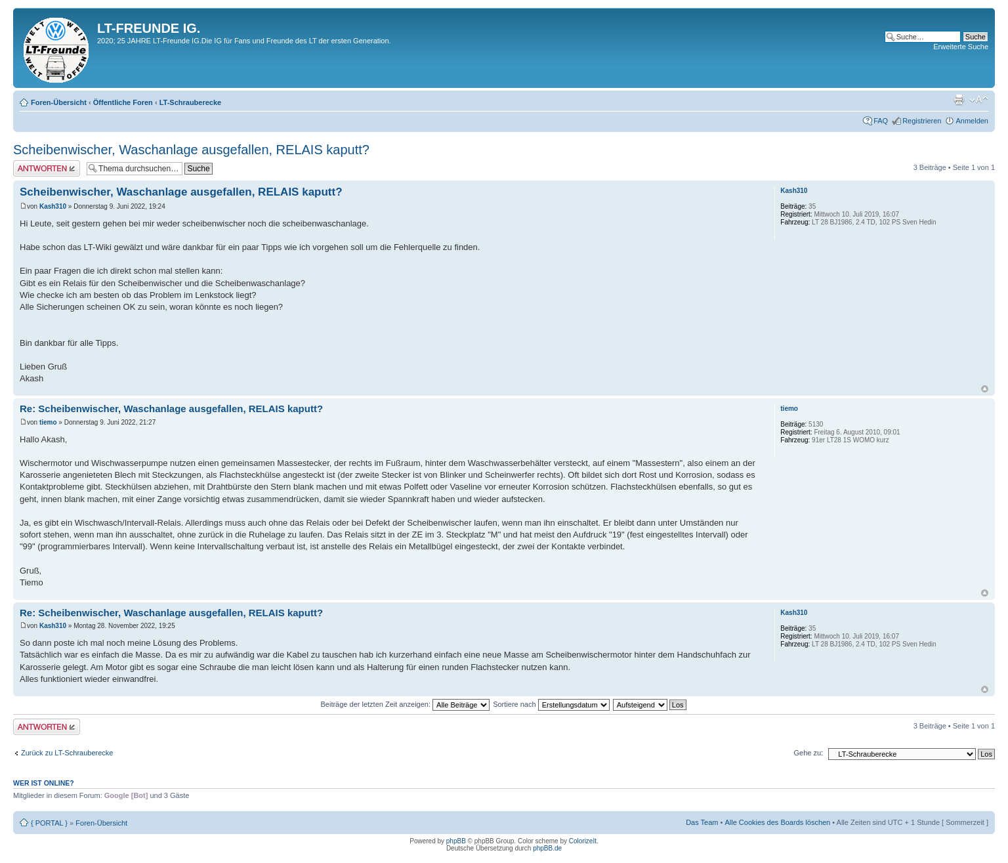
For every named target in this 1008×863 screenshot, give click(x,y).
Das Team (702, 822)
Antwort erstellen (46, 168)
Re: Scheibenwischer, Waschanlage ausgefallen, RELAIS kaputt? (171, 408)
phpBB (456, 841)
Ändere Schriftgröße (978, 100)
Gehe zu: (808, 753)
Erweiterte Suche (960, 47)
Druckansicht (959, 100)
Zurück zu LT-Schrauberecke (67, 753)
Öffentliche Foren (123, 102)
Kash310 (52, 206)
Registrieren (921, 121)
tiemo (48, 422)
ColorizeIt (583, 841)
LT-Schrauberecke (190, 102)
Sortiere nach (551, 704)
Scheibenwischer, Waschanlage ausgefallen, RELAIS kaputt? (191, 149)
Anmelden (972, 121)
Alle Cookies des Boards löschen (777, 822)
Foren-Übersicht (59, 102)
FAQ (880, 121)
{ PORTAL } (49, 823)
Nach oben (984, 388)
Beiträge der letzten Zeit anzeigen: (405, 704)
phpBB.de (547, 848)
